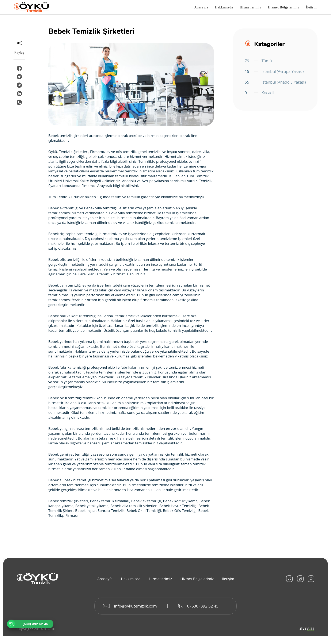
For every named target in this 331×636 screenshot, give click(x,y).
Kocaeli (259, 99)
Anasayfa (201, 7)
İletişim (311, 7)
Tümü (258, 61)
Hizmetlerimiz (250, 7)
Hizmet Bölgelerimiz (283, 7)
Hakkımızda (224, 7)
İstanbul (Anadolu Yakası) (269, 85)
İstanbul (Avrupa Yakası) (274, 71)
